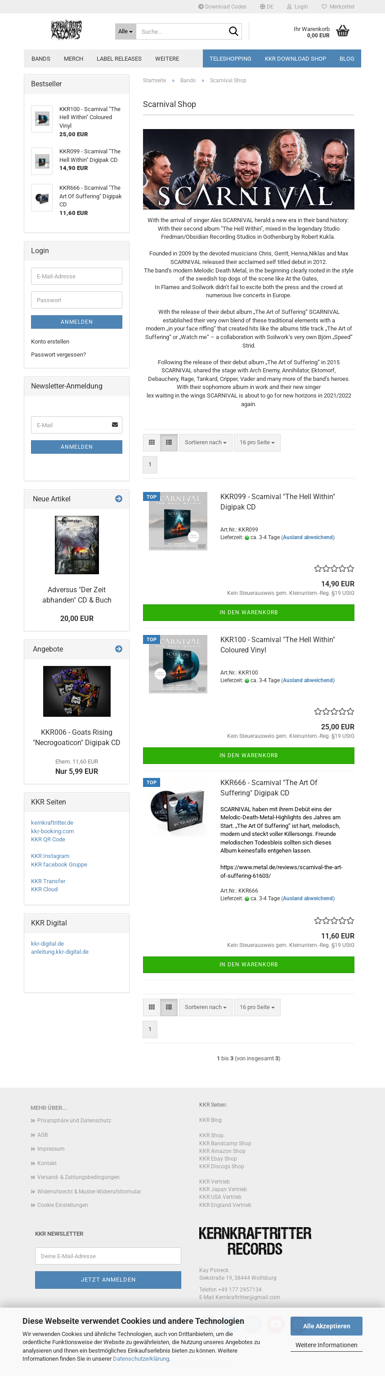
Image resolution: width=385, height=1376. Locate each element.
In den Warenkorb (248, 612)
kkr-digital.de (47, 943)
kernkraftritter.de (52, 822)
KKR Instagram (50, 856)
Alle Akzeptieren (326, 1326)
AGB (42, 1135)
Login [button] (297, 7)
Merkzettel (338, 7)
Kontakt (47, 1163)
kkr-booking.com (52, 831)
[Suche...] (126, 31)
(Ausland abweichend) (308, 537)
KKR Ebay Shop (218, 1159)
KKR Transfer (48, 881)
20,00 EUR (77, 618)
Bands (40, 58)
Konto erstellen (50, 341)
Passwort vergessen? (58, 354)
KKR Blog (210, 1120)
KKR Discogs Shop (221, 1166)
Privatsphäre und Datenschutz (74, 1120)
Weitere (167, 58)
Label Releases (119, 58)
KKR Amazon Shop (222, 1151)
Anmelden (77, 322)
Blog (347, 58)
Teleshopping (230, 58)
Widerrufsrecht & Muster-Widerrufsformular (89, 1191)
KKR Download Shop (295, 58)
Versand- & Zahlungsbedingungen (78, 1177)
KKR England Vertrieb (225, 1205)
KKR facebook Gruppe (59, 864)
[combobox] (206, 442)
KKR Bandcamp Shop (225, 1143)
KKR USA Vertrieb (220, 1197)
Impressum (51, 1149)
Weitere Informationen (326, 1345)
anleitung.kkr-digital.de (60, 951)
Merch (73, 58)
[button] (266, 6)
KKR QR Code (48, 839)
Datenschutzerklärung (141, 1358)
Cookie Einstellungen (62, 1205)
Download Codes (222, 7)
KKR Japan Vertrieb (223, 1189)
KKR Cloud (44, 889)
